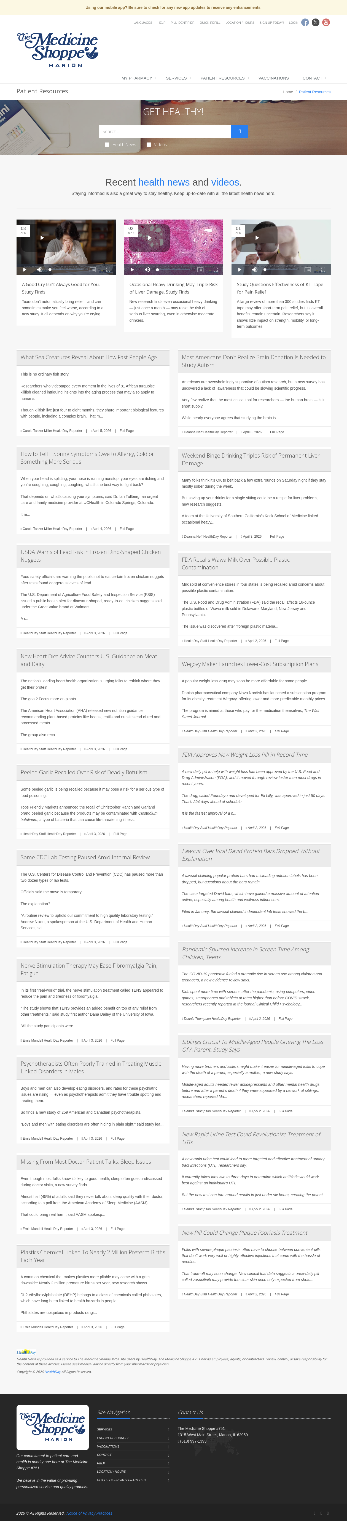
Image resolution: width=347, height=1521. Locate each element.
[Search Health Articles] (165, 131)
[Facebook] (315, 1513)
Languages (142, 22)
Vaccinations (274, 78)
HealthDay (52, 1371)
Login (293, 22)
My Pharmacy (137, 78)
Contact (312, 78)
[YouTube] (328, 1513)
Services (176, 78)
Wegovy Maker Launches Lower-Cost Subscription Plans (250, 664)
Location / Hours (240, 22)
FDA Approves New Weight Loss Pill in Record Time (245, 754)
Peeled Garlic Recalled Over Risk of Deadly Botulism (84, 772)
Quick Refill (210, 22)
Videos (157, 144)
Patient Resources (223, 78)
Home (288, 92)
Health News (120, 144)
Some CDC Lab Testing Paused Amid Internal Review (85, 857)
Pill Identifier (182, 22)
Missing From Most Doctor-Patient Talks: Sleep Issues (86, 1161)
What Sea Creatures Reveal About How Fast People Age (89, 357)
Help (162, 22)
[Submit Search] (239, 131)
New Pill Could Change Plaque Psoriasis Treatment (244, 1232)
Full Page (127, 431)
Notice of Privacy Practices (121, 1480)
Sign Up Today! (272, 22)
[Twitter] (321, 1513)
